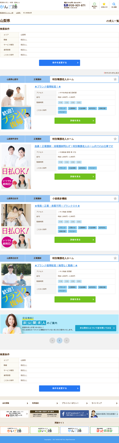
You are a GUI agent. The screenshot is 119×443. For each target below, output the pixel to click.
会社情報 (5, 403)
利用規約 (35, 403)
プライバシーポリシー (70, 403)
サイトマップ (97, 403)
